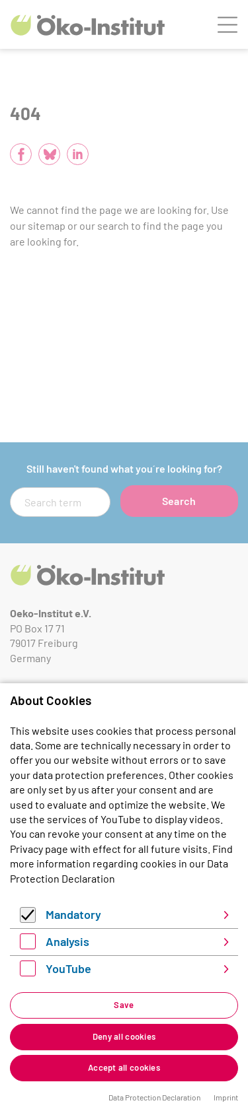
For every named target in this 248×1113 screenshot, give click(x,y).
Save (124, 1004)
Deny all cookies (124, 1036)
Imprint (226, 1097)
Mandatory (73, 914)
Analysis (67, 941)
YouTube (68, 968)
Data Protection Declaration (154, 1097)
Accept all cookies (124, 1067)
